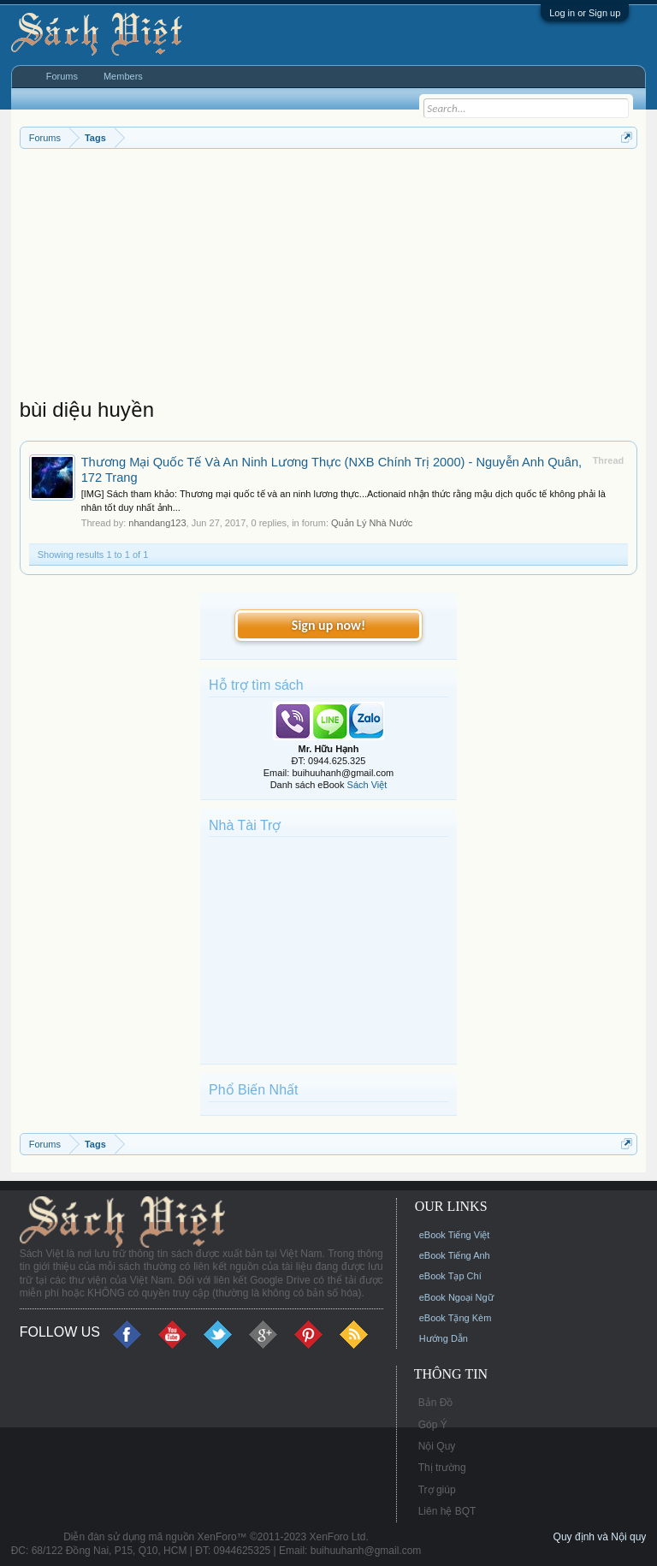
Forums (62, 76)
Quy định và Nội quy (600, 1537)
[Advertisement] (329, 277)
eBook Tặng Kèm (455, 1318)
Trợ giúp (437, 1490)
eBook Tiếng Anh (454, 1255)
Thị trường (442, 1468)
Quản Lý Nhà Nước (371, 523)
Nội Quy (437, 1446)
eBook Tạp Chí (450, 1276)
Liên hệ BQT (447, 1511)
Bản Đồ (435, 1403)
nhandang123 (157, 523)
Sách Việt (367, 785)
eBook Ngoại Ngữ (456, 1297)
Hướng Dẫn (443, 1338)
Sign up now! (328, 625)
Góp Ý (432, 1425)
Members (123, 76)
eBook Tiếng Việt (454, 1235)
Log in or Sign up (584, 13)
